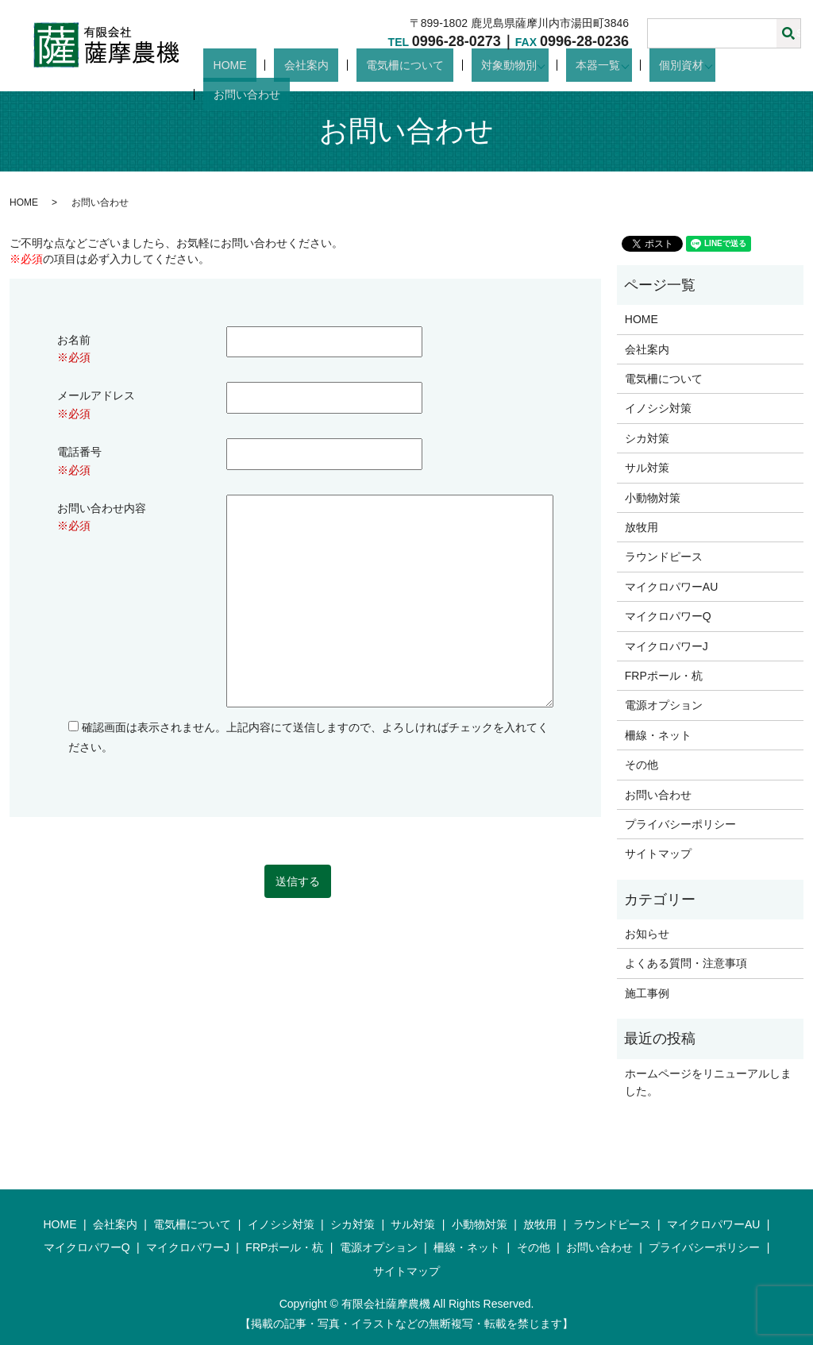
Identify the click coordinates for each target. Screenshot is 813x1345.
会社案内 (360, 65)
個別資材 (680, 65)
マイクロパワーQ (668, 616)
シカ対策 (647, 438)
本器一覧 (605, 65)
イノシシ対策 (658, 408)
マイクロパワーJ (666, 646)
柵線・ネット (658, 735)
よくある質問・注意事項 (686, 963)
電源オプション (664, 705)
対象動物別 (524, 65)
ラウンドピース (664, 556)
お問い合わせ (767, 65)
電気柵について (440, 65)
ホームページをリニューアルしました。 (708, 1082)
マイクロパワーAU (671, 586)
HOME (304, 65)
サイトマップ (658, 853)
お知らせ (647, 933)
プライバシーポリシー (680, 824)
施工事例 (647, 993)
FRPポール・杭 (664, 675)
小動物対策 (652, 497)
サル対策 (647, 467)
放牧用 (641, 527)
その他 (641, 764)
